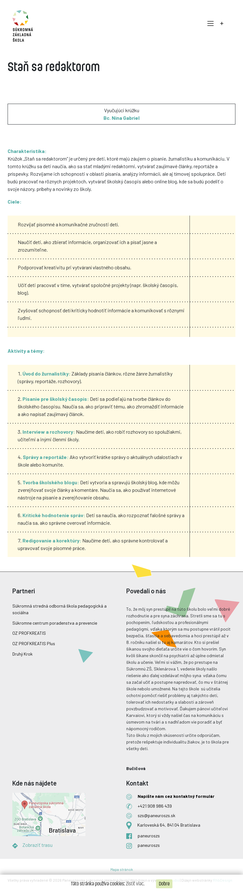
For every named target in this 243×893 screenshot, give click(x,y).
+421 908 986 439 (155, 806)
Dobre (164, 883)
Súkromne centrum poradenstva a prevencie (54, 623)
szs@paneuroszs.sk (156, 815)
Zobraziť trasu (37, 845)
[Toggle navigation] (208, 24)
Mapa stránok (121, 869)
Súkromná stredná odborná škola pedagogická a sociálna (59, 609)
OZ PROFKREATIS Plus (33, 643)
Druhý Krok (22, 654)
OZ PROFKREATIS (29, 633)
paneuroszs (149, 835)
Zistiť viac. (135, 883)
